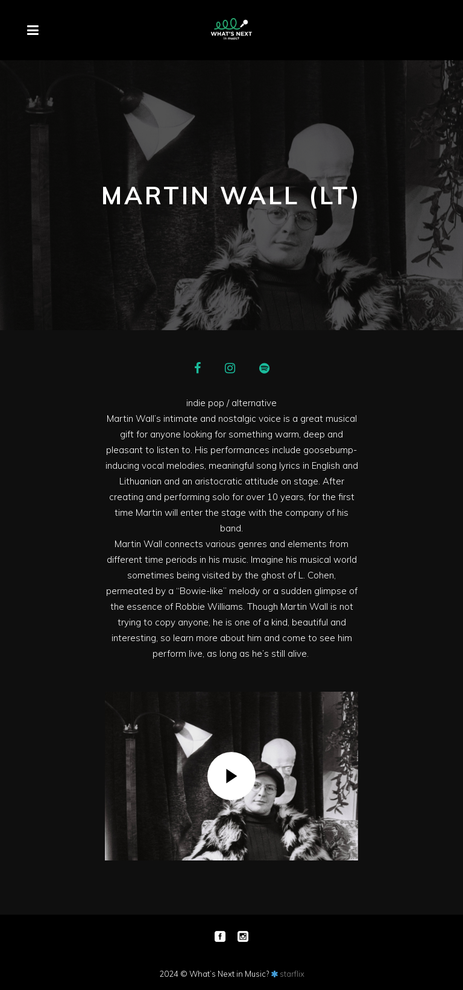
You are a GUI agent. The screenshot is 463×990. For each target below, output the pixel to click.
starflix (292, 974)
